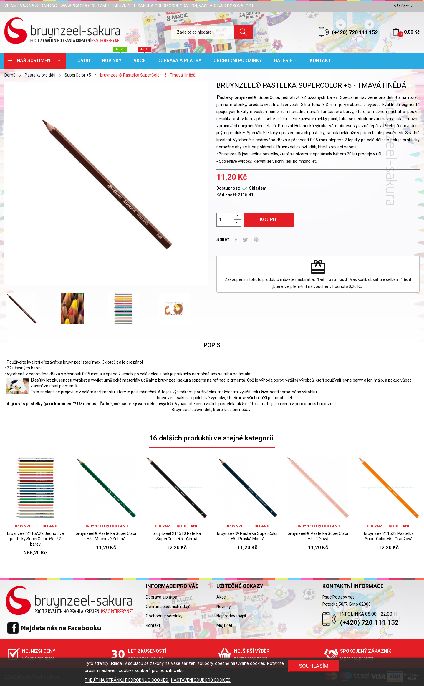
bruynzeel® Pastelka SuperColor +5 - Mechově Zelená (106, 536)
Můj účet (224, 625)
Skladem (257, 188)
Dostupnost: (228, 188)
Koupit (268, 219)
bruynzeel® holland (35, 526)
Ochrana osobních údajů (168, 606)
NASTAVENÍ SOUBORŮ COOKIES (201, 680)
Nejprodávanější (231, 616)
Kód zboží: (226, 195)
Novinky (223, 606)
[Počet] (225, 220)
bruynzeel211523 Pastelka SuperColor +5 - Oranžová (389, 536)
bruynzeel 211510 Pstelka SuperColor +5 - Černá (177, 536)
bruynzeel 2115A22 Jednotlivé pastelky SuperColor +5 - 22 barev (35, 538)
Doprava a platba (161, 597)
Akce (221, 597)
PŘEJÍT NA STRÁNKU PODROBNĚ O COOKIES (127, 680)
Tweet (245, 239)
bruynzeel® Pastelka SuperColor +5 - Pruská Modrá (247, 536)
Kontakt (153, 625)
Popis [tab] (212, 345)
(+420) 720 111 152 (355, 32)
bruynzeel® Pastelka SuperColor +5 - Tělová (318, 536)
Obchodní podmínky (164, 616)
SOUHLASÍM (314, 666)
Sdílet (236, 239)
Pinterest (256, 239)
